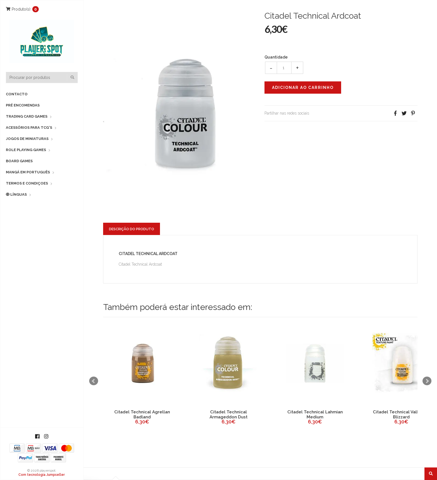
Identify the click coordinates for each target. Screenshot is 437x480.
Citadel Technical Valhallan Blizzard (401, 414)
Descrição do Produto (131, 229)
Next (427, 381)
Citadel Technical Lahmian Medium (315, 414)
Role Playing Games (26, 150)
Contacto (17, 94)
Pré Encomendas (23, 105)
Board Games (19, 161)
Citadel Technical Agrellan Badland (142, 414)
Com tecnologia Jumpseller (41, 475)
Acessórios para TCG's (29, 127)
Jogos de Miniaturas (27, 139)
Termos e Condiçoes (27, 183)
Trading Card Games (26, 116)
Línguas (16, 194)
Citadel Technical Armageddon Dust (228, 414)
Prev (93, 381)
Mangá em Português (28, 172)
